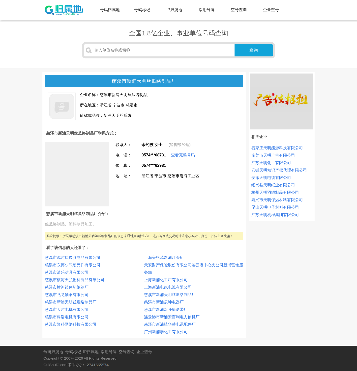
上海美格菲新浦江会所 (164, 257)
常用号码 (206, 10)
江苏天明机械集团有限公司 (275, 215)
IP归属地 (174, 10)
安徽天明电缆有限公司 (271, 177)
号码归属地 (110, 10)
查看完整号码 (183, 155)
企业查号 (271, 10)
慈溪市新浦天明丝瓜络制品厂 (70, 302)
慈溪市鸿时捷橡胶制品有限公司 (72, 257)
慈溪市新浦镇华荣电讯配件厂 (170, 324)
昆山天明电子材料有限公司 (275, 207)
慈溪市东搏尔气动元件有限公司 (72, 265)
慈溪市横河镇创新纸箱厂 (67, 287)
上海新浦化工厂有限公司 (166, 280)
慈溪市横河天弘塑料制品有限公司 (74, 280)
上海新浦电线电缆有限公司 (168, 287)
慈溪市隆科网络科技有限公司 (70, 324)
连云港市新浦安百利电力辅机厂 (172, 317)
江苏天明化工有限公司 (271, 163)
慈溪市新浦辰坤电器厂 (164, 302)
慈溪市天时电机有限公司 (67, 309)
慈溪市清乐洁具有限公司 (67, 272)
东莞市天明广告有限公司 (273, 155)
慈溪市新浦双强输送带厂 (166, 309)
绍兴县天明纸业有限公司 (273, 185)
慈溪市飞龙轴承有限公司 (67, 295)
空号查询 (239, 10)
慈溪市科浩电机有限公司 (67, 317)
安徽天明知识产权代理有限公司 (279, 170)
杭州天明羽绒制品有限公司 (275, 192)
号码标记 (142, 10)
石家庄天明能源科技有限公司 (277, 148)
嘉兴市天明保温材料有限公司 (277, 200)
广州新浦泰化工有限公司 (166, 332)
